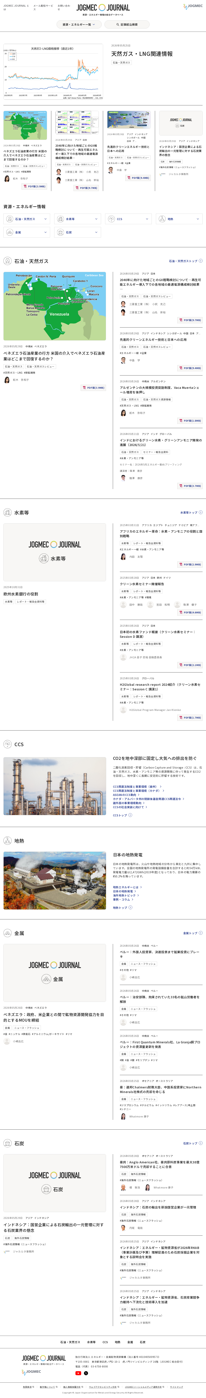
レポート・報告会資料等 (30, 601)
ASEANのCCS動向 (124, 795)
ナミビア (183, 525)
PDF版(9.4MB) (139, 178)
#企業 (128, 163)
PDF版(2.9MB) (191, 565)
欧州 (159, 577)
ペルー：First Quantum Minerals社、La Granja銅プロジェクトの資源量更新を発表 (160, 1044)
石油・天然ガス (121, 62)
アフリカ (147, 525)
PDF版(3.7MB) (191, 486)
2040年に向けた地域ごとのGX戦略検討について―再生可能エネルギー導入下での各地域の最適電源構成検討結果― (76, 151)
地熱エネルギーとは (126, 887)
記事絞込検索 (129, 24)
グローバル (166, 434)
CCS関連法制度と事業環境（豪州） (135, 786)
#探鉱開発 (26, 171)
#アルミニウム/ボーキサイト (48, 1034)
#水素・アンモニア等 (132, 458)
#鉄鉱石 (26, 1034)
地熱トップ (120, 908)
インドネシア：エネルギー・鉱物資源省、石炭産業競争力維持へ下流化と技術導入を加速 (160, 1299)
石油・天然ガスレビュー (34, 166)
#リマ (69, 1034)
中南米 (26, 145)
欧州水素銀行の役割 (20, 593)
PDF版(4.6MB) (191, 613)
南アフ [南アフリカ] (193, 525)
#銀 (132, 1060)
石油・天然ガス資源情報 (157, 399)
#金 (5, 1034)
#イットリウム (164, 1105)
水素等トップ (188, 512)
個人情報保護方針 (73, 1386)
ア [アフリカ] (133, 141)
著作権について (49, 1386)
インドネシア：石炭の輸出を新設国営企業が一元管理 (158, 1207)
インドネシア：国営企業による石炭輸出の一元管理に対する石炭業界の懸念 (180, 151)
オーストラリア (164, 1081)
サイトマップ (176, 1386)
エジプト (158, 525)
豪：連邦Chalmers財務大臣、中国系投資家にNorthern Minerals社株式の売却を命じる (160, 1089)
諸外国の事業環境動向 (127, 803)
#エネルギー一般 (115, 163)
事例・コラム (121, 899)
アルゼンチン (158, 381)
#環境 (148, 597)
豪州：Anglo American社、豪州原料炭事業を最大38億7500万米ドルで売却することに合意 (159, 1164)
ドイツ (167, 577)
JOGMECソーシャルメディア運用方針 (144, 1386)
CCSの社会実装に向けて (128, 807)
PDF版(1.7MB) (191, 718)
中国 (143, 137)
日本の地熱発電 (123, 891)
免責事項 (28, 1386)
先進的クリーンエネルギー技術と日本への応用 (153, 339)
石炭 (163, 161)
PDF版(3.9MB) (35, 187)
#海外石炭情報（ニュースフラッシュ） (178, 167)
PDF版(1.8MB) (191, 421)
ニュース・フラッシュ (26, 1028)
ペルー (154, 945)
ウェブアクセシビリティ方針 (104, 1386)
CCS (105, 1342)
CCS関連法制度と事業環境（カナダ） (137, 791)
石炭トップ (190, 1143)
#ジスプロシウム (129, 1105)
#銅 (122, 1060)
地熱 (118, 1342)
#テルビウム (147, 1105)
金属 (7, 1028)
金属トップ (190, 933)
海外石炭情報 (175, 161)
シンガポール (133, 137)
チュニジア (171, 525)
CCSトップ (120, 815)
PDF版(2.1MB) (191, 665)
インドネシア (141, 134)
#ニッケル (14, 1034)
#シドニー (125, 1109)
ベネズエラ (36, 145)
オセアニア (148, 1081)
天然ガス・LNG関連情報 (142, 53)
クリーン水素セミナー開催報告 (142, 584)
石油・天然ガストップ (183, 261)
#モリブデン (143, 1060)
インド (154, 434)
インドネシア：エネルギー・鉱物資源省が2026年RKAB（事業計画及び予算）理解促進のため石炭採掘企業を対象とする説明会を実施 (160, 1252)
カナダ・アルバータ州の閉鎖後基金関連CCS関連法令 (147, 799)
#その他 (124, 970)
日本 (85, 139)
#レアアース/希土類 (184, 1105)
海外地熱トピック (124, 895)
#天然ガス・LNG (11, 171)
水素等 (8, 601)
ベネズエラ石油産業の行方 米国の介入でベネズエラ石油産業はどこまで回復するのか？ (25, 155)
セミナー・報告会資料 (155, 452)
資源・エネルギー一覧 (77, 24)
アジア (78, 139)
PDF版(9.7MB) (87, 188)
